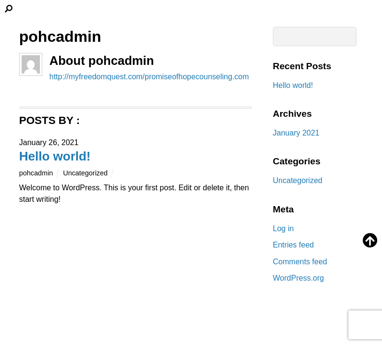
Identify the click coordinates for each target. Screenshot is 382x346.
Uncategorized (85, 173)
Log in (283, 228)
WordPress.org (298, 278)
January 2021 (296, 133)
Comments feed (300, 262)
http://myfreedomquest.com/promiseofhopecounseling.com (149, 77)
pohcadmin (36, 173)
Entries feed (293, 245)
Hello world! (55, 156)
